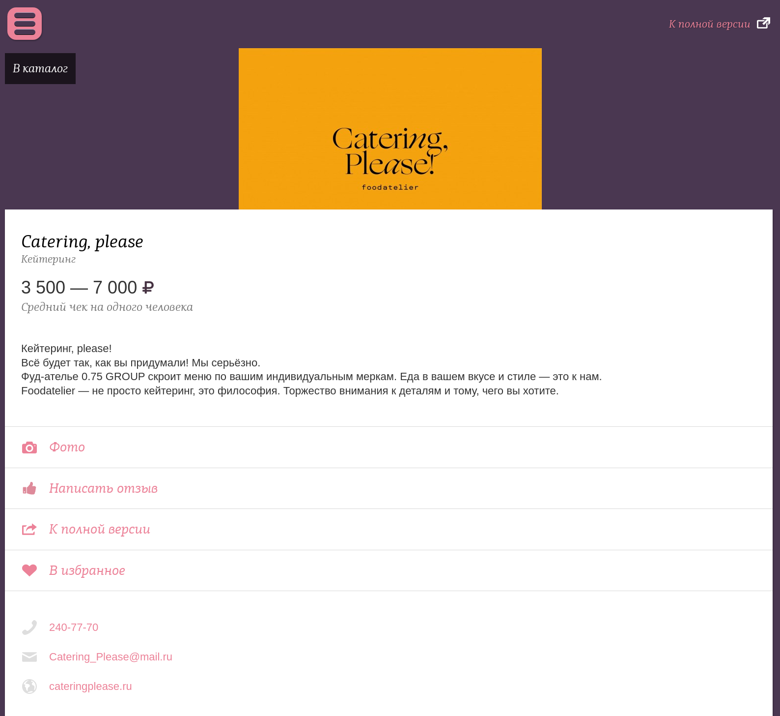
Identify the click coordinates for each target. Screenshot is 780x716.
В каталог (40, 68)
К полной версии (710, 24)
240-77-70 (73, 627)
